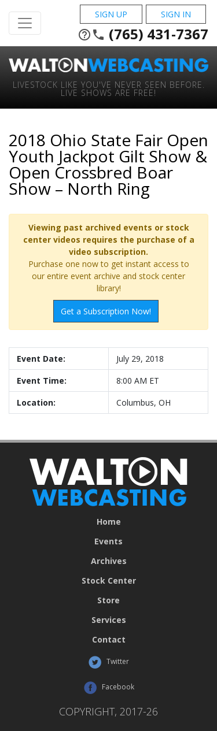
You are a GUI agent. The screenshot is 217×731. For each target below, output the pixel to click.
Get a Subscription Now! (106, 311)
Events (108, 541)
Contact (109, 640)
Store (108, 600)
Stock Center (109, 581)
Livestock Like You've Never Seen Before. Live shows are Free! (109, 88)
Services (108, 620)
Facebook (108, 688)
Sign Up (111, 14)
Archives (109, 561)
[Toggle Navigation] (25, 23)
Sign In (176, 14)
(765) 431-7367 (143, 34)
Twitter (108, 662)
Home (109, 522)
